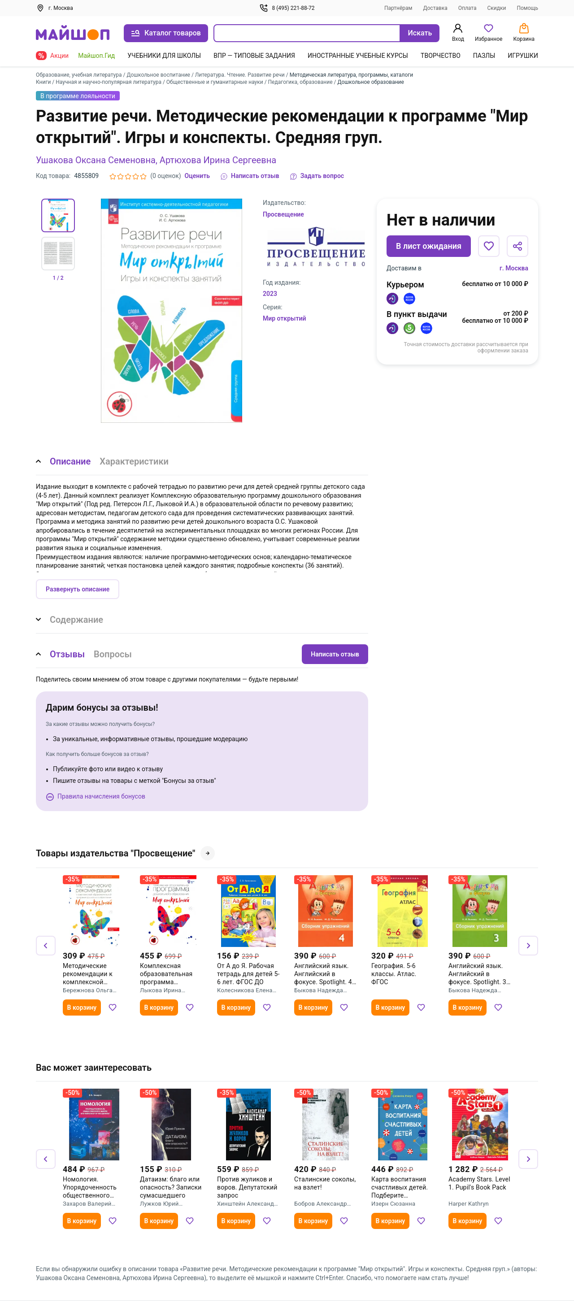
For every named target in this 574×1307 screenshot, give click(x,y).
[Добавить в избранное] (489, 246)
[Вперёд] (528, 945)
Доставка (435, 8)
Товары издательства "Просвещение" (125, 853)
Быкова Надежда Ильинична (318, 990)
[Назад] (46, 945)
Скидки (496, 8)
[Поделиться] (517, 246)
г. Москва (514, 268)
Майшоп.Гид (96, 55)
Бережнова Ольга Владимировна (88, 990)
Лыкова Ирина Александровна (162, 990)
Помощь (527, 8)
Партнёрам (398, 8)
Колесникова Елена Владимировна (245, 990)
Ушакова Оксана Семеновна (96, 160)
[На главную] (72, 33)
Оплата (467, 8)
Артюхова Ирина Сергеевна (218, 160)
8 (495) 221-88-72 (286, 8)
